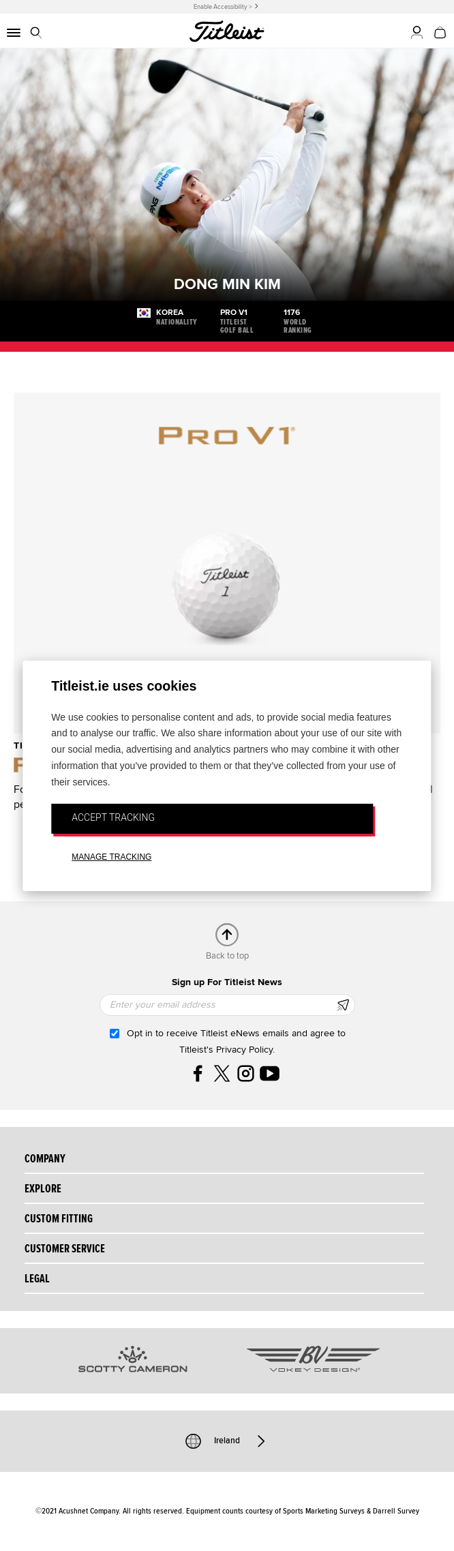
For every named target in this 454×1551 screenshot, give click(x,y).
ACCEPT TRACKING (113, 817)
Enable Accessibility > (223, 7)
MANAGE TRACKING (111, 857)
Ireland (227, 1441)
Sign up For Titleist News (227, 982)
